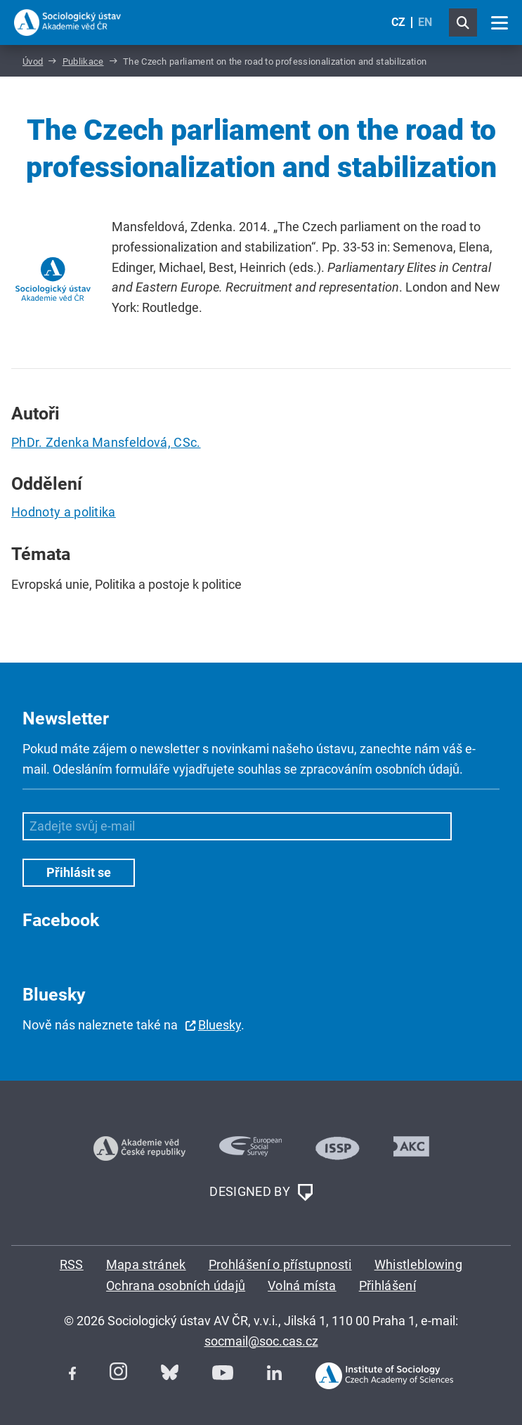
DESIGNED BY (260, 1192)
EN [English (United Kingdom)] (425, 22)
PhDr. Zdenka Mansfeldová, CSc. (106, 442)
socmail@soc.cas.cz (261, 1341)
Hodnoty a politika (63, 512)
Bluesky (219, 1024)
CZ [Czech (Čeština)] (398, 22)
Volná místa (302, 1285)
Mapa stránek (146, 1264)
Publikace (83, 61)
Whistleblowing (418, 1264)
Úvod (32, 61)
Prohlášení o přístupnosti (280, 1264)
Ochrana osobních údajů (175, 1285)
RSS (72, 1264)
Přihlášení (387, 1285)
